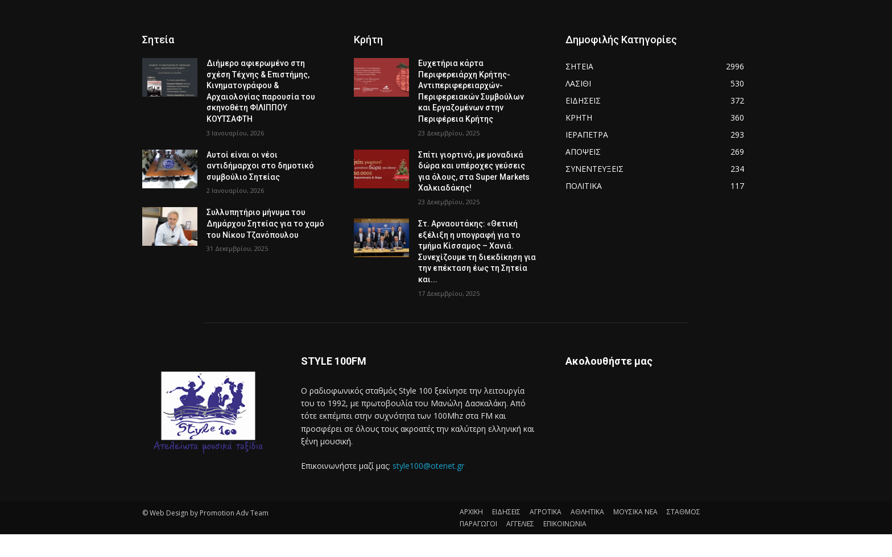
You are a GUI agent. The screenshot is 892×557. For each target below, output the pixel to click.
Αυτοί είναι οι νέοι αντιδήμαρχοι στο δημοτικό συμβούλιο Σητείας (260, 165)
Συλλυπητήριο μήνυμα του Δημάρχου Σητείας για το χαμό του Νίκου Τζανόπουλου (265, 223)
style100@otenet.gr (428, 465)
